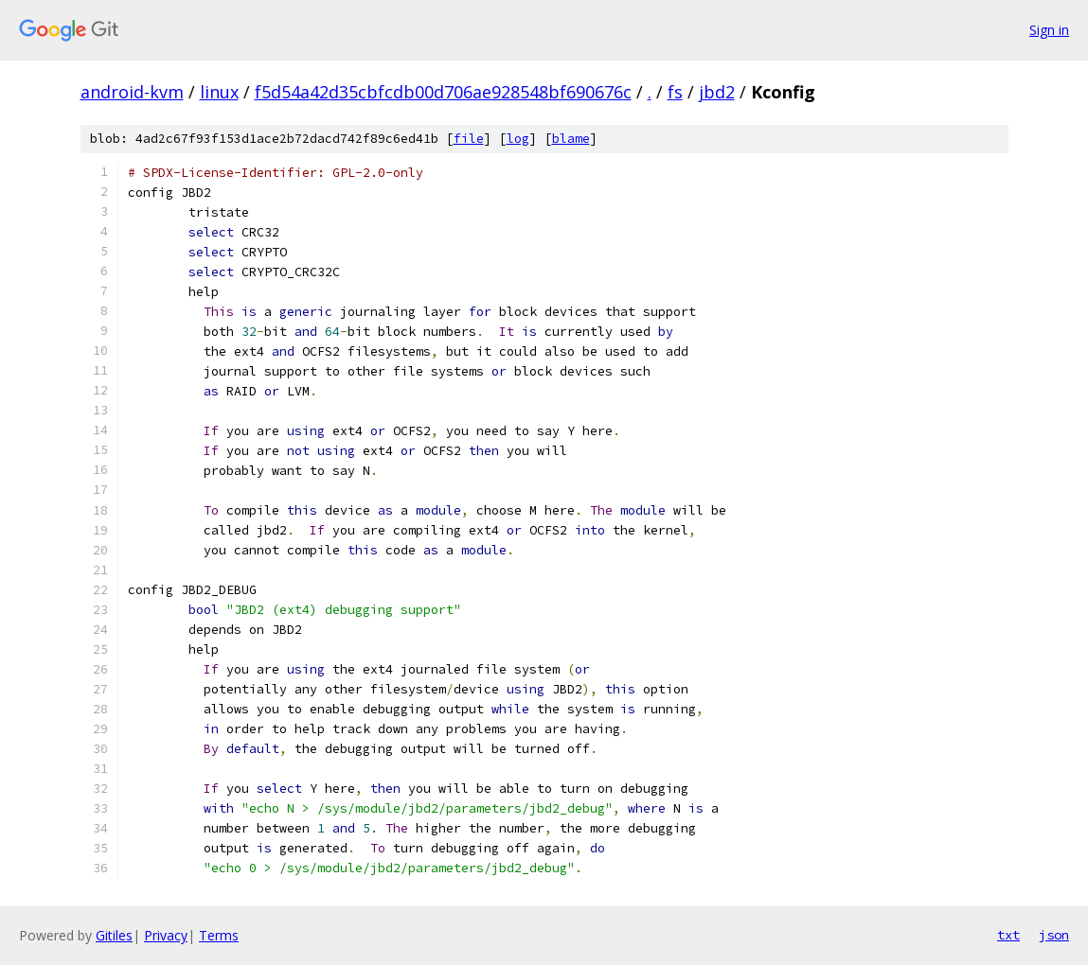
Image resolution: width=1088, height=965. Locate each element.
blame (571, 139)
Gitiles (114, 935)
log (518, 139)
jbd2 (717, 91)
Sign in (1049, 30)
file (469, 139)
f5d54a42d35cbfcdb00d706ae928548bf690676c (443, 91)
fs (675, 91)
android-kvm (132, 91)
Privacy (165, 935)
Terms (219, 935)
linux (219, 91)
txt (1008, 934)
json (1054, 934)
